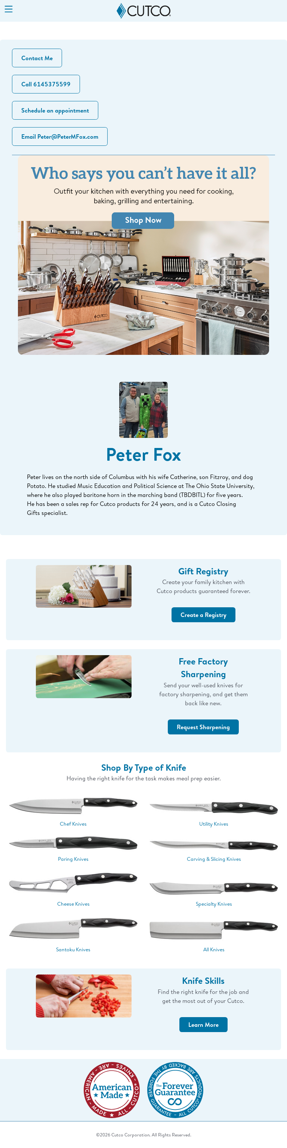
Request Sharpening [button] (203, 727)
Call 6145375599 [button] (46, 84)
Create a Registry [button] (203, 615)
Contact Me (37, 58)
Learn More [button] (203, 1024)
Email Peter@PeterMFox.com (59, 136)
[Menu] (9, 10)
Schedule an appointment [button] (55, 110)
